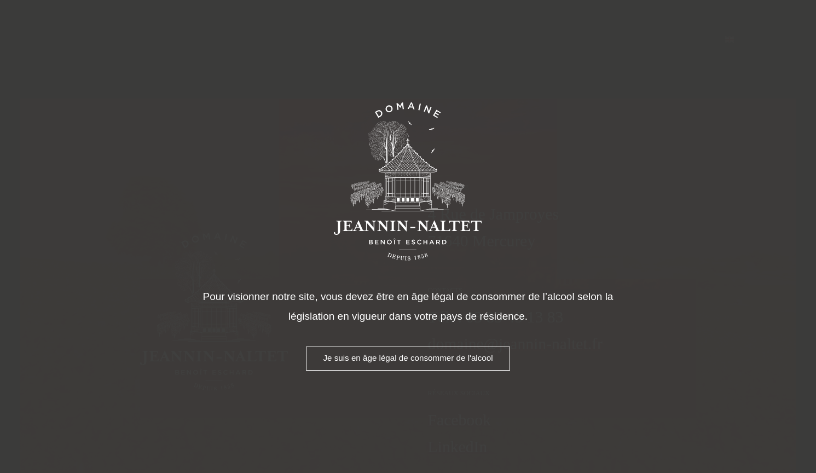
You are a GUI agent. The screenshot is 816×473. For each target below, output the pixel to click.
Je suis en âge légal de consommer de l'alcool (408, 357)
